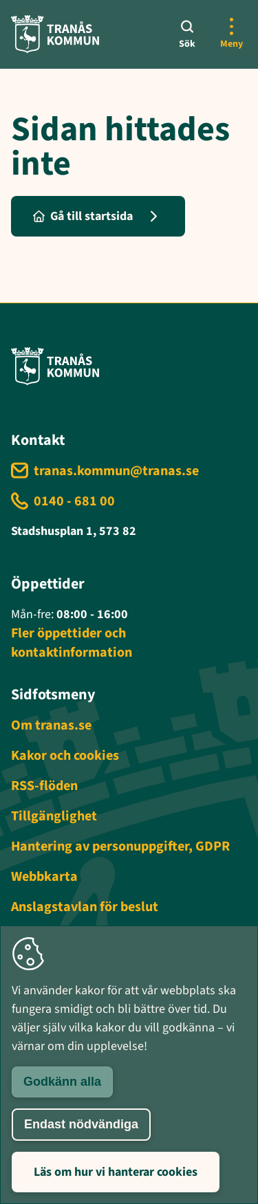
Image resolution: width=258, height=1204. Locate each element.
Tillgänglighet (54, 816)
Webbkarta (44, 876)
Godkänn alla (62, 1081)
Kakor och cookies (65, 755)
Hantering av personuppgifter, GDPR (120, 846)
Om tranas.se (51, 725)
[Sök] (187, 34)
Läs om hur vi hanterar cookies (115, 1172)
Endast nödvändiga (81, 1124)
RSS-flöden (44, 786)
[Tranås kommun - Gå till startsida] (55, 34)
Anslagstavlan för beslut (84, 907)
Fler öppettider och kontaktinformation (71, 643)
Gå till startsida (83, 216)
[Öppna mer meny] (231, 34)
